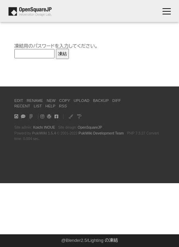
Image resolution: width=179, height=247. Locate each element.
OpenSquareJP (90, 127)
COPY (64, 100)
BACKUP (101, 100)
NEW (51, 100)
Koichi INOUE (44, 127)
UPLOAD (82, 100)
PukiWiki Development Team (101, 133)
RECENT (22, 106)
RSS (63, 106)
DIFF (116, 100)
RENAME (35, 100)
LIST (38, 106)
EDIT (18, 100)
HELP (50, 106)
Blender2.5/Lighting (84, 240)
